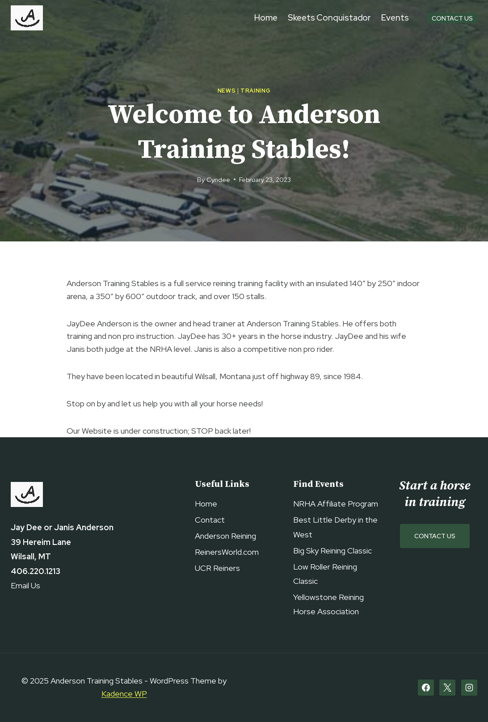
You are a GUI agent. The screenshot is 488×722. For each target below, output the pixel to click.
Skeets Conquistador (329, 17)
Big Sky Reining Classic (332, 550)
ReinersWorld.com (227, 552)
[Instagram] (469, 688)
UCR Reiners (217, 568)
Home (266, 17)
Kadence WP (124, 693)
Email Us (25, 585)
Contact (210, 520)
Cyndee (218, 179)
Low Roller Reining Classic (325, 574)
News (227, 90)
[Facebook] (426, 688)
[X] (447, 688)
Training (255, 90)
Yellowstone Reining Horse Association (328, 604)
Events (394, 17)
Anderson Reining (225, 536)
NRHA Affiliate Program (335, 503)
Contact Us (452, 18)
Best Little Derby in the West (335, 527)
